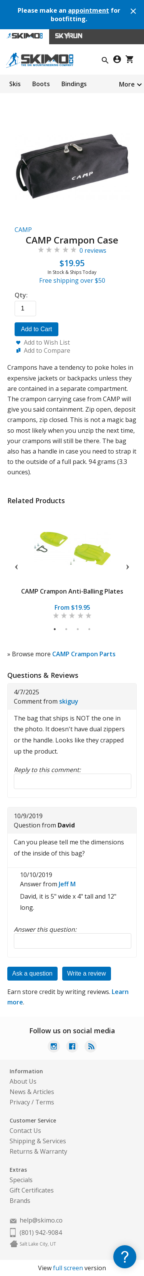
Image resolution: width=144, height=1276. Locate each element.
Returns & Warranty (38, 1151)
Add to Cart (36, 329)
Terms (44, 1102)
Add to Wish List (47, 342)
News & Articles (32, 1092)
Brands (20, 1200)
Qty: (21, 295)
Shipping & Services (38, 1141)
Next (127, 565)
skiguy (68, 701)
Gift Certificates (32, 1190)
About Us (23, 1081)
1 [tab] (55, 629)
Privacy (20, 1102)
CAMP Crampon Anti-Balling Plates (72, 591)
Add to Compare (47, 350)
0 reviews (92, 250)
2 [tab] (67, 629)
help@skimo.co (41, 1220)
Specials (21, 1180)
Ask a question (32, 973)
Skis (15, 84)
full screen (68, 1268)
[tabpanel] (72, 565)
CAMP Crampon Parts (84, 654)
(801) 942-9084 (41, 1232)
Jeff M (67, 884)
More (127, 84)
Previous (16, 565)
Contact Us (25, 1130)
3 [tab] (78, 629)
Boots (41, 84)
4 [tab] (90, 629)
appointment (88, 10)
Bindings (74, 84)
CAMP (23, 229)
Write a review (86, 973)
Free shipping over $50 (72, 280)
